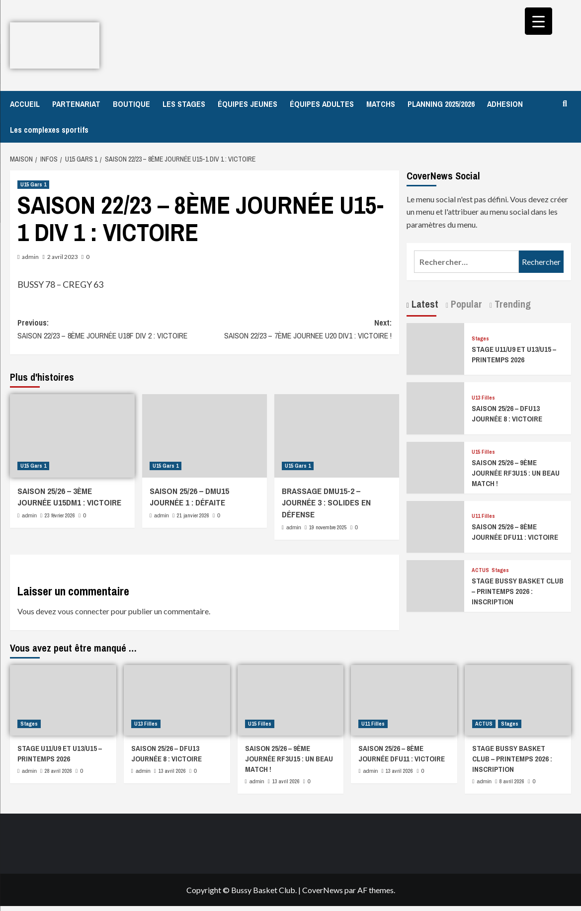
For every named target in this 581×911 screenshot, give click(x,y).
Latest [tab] (423, 304)
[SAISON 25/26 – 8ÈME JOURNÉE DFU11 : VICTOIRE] (435, 525)
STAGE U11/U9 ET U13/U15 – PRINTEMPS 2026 (514, 354)
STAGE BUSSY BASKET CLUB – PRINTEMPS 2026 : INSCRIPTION (518, 591)
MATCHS (380, 103)
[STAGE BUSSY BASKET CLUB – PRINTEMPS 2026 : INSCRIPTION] (435, 584)
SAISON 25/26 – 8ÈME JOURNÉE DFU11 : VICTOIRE (515, 531)
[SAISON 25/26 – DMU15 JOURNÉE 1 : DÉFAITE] (204, 435)
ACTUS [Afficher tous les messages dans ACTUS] (480, 570)
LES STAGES (184, 103)
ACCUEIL (25, 103)
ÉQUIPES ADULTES (322, 103)
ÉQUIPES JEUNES (247, 103)
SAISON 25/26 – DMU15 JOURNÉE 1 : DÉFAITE (189, 496)
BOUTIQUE (131, 103)
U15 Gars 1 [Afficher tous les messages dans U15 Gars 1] (33, 184)
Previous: (110, 329)
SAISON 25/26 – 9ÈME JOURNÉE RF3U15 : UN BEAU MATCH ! (516, 473)
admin (30, 256)
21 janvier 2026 (193, 515)
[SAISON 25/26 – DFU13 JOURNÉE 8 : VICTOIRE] (435, 407)
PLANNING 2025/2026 (441, 103)
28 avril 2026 (58, 770)
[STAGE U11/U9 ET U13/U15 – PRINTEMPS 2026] (435, 347)
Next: (297, 329)
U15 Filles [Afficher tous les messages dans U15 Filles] (483, 452)
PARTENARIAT (76, 103)
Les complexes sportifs (49, 129)
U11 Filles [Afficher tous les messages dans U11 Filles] (483, 516)
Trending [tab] (511, 304)
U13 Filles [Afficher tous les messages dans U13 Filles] (483, 398)
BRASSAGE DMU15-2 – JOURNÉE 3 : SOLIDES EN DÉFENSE (326, 502)
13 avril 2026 (172, 770)
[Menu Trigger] (538, 21)
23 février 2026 (60, 515)
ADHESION (505, 103)
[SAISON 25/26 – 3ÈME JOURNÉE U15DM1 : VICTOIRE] (72, 435)
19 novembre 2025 (328, 527)
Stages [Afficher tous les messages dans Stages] (480, 338)
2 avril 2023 (62, 256)
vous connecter (83, 611)
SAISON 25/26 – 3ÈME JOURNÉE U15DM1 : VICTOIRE (69, 496)
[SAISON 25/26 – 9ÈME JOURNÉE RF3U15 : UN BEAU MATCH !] (435, 466)
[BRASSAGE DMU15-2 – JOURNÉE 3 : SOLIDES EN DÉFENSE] (336, 435)
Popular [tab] (465, 304)
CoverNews (322, 890)
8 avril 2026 (511, 781)
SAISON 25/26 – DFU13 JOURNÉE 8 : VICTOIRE (507, 413)
